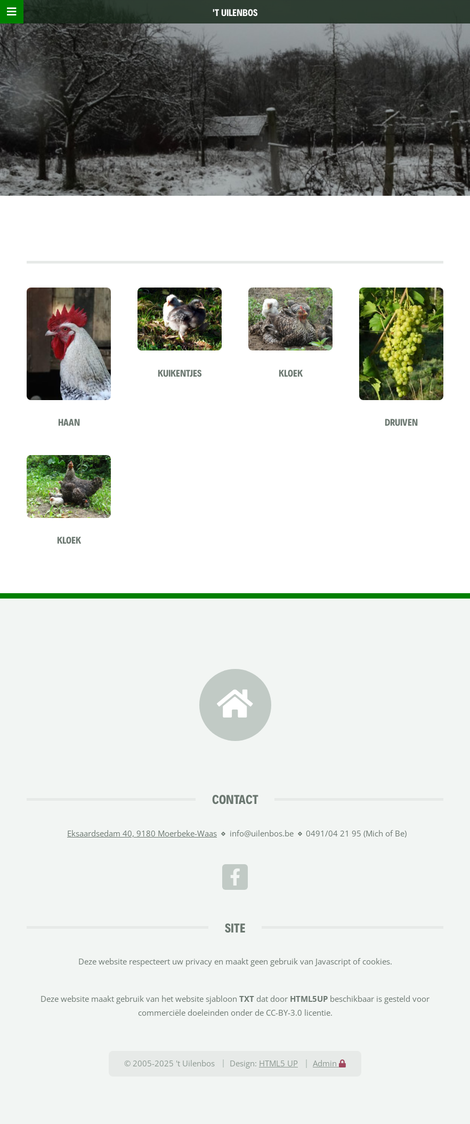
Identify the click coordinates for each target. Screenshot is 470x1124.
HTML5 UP (278, 1063)
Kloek (291, 372)
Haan (69, 421)
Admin (329, 1063)
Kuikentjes (179, 372)
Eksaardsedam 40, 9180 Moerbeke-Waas (142, 833)
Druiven (401, 421)
